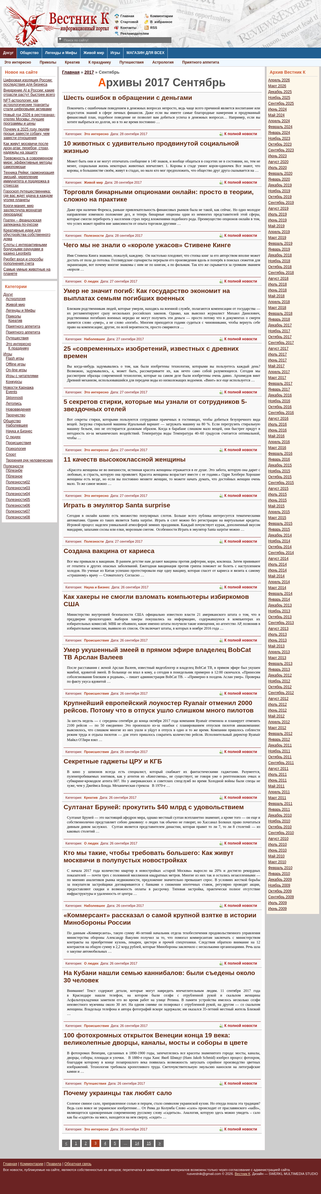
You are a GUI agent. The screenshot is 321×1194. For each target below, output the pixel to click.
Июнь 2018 (277, 290)
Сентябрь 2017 (281, 343)
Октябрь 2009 (280, 891)
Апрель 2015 (279, 512)
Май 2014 (276, 576)
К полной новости (240, 134)
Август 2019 (278, 208)
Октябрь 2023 (280, 144)
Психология (16, 449)
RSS (153, 27)
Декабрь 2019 (280, 185)
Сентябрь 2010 (281, 833)
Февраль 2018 (280, 313)
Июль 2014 (277, 564)
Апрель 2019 (279, 232)
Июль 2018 (277, 284)
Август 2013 (278, 628)
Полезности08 (18, 517)
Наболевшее (17, 425)
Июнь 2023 (277, 156)
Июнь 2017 (277, 360)
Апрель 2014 (279, 582)
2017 (89, 72)
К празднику (99, 62)
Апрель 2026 (279, 80)
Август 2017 (278, 348)
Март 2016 (277, 448)
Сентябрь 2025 (281, 103)
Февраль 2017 (280, 383)
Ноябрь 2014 (279, 541)
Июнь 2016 (277, 430)
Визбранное (161, 22)
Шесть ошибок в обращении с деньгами (128, 97)
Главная (127, 16)
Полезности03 (18, 488)
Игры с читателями (22, 376)
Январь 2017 (279, 389)
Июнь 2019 (277, 220)
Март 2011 (277, 798)
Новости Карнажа (18, 387)
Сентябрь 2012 (281, 693)
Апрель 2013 (279, 652)
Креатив (72, 62)
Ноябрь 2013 (279, 611)
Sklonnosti (14, 398)
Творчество (15, 415)
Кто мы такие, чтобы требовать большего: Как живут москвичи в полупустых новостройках (148, 856)
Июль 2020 (277, 168)
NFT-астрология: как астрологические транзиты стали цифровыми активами (27, 104)
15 (149, 1143)
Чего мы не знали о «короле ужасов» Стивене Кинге (147, 244)
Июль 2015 (277, 494)
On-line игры (16, 370)
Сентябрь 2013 (281, 623)
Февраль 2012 (280, 734)
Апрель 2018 (279, 302)
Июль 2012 (277, 704)
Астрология (163, 62)
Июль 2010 (277, 844)
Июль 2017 (277, 354)
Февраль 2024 (280, 127)
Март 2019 (277, 238)
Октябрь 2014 (280, 547)
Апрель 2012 (279, 722)
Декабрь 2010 (280, 815)
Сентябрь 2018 (281, 273)
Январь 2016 (279, 459)
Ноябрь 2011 (279, 751)
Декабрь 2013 (280, 605)
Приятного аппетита (200, 62)
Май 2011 (276, 786)
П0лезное (14, 476)
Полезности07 (18, 511)
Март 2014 (277, 588)
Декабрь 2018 (280, 255)
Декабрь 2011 (280, 745)
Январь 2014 (279, 599)
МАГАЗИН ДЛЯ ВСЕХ (145, 53)
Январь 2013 (279, 669)
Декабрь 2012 (280, 675)
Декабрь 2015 (280, 465)
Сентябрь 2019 (281, 203)
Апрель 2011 (279, 792)
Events (11, 392)
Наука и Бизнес (19, 431)
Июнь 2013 (277, 640)
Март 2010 (277, 862)
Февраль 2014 (280, 593)
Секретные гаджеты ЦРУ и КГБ (113, 761)
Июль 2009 (277, 903)
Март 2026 (277, 86)
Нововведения (18, 409)
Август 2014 (278, 558)
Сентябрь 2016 (281, 413)
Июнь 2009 (277, 909)
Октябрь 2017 (280, 337)
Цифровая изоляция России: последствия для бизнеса (28, 82)
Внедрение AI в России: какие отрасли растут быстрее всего (29, 92)
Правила (53, 1164)
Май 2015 (276, 506)
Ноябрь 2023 (279, 138)
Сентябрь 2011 (281, 763)
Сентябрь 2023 (281, 150)
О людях (13, 437)
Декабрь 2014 (280, 535)
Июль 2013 (277, 634)
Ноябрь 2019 (279, 191)
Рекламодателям (132, 33)
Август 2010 (278, 839)
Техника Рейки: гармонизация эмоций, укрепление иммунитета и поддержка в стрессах (28, 179)
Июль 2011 (277, 774)
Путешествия (131, 62)
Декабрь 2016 (280, 395)
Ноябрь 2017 (279, 331)
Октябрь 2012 (280, 687)
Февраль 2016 (280, 453)
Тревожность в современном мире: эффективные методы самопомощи (28, 162)
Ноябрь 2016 (279, 401)
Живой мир (94, 53)
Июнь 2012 (277, 710)
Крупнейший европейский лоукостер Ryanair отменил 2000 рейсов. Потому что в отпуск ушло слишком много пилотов (159, 706)
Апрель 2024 (279, 121)
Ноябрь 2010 (279, 821)
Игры (115, 53)
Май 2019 (276, 226)
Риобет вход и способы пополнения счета (23, 261)
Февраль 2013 (280, 663)
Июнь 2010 (277, 850)
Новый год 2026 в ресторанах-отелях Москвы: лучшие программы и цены (29, 119)
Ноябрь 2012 (279, 681)
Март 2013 (277, 658)
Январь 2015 (279, 529)
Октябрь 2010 (280, 827)
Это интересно (17, 62)
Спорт (11, 454)
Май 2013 (276, 646)
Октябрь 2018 (280, 267)
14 (137, 1143)
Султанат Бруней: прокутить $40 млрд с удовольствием (154, 806)
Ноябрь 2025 (279, 98)
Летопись (14, 403)
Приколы (48, 62)
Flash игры (15, 358)
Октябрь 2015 (280, 477)
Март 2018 (277, 308)
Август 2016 (278, 418)
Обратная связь (77, 1164)
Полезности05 (18, 499)
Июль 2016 (277, 424)
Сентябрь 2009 (281, 897)
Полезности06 (18, 505)
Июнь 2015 (277, 500)
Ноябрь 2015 (279, 471)
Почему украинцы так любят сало (118, 1092)
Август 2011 (278, 769)
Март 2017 (277, 378)
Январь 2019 (279, 249)
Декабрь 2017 (280, 325)
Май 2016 (276, 436)
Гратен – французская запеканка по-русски (22, 222)
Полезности (13, 466)
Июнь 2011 (277, 780)
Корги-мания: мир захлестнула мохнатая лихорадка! (22, 210)
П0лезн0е (14, 470)
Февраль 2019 (280, 243)
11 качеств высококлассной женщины (125, 459)
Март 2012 (277, 728)
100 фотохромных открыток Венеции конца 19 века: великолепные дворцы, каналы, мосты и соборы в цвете (156, 1039)
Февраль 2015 (280, 523)
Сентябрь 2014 (281, 553)
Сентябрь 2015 (281, 483)
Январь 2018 (279, 319)
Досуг (8, 53)
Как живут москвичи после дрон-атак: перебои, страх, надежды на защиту (26, 148)
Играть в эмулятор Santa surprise (117, 505)
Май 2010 (276, 856)
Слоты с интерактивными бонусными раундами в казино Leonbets (25, 249)
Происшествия (18, 443)
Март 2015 (277, 518)
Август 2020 (278, 162)
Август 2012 (278, 698)
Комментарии (161, 16)
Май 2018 (276, 296)
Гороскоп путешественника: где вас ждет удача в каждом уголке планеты (28, 195)
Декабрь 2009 (280, 879)
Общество (29, 53)
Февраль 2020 (280, 173)
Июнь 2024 (277, 109)
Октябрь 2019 (280, 197)
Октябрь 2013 (280, 617)
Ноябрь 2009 (279, 885)
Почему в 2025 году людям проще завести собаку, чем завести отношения (26, 133)
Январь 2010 (279, 874)
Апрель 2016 (279, 442)
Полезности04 (18, 494)
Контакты (128, 27)
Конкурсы (14, 382)
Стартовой (129, 22)
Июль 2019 (277, 214)
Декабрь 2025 (280, 92)
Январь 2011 (279, 809)
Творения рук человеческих (29, 460)
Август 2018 (278, 278)
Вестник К (242, 1174)
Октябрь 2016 (280, 407)
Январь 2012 (279, 739)
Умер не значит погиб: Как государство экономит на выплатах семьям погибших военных (147, 294)
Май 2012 (276, 716)
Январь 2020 (279, 179)
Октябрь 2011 (280, 757)
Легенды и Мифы (61, 53)
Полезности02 (18, 482)
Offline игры (15, 364)
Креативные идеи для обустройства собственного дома (26, 234)
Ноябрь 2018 (279, 261)
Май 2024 (276, 115)
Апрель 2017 (279, 372)
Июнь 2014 (277, 570)
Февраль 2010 (280, 868)
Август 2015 (278, 488)
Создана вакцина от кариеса (109, 550)
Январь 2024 (279, 133)
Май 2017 (276, 366)
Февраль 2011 (280, 804)
